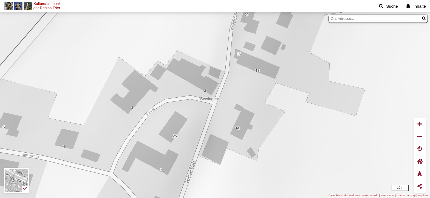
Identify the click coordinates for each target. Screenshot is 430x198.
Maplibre (423, 195)
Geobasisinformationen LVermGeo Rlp (354, 195)
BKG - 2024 (387, 195)
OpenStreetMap (406, 195)
